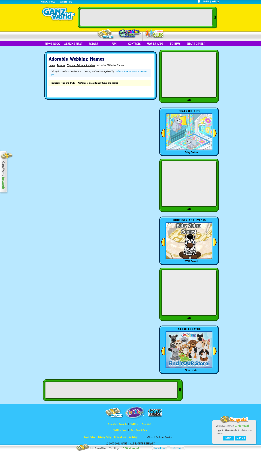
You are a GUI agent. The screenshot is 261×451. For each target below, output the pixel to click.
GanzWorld (147, 424)
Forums (175, 44)
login (206, 1)
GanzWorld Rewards (117, 424)
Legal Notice (89, 437)
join (214, 1)
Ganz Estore (66, 1)
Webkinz (134, 424)
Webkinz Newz (129, 34)
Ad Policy (133, 437)
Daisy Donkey (191, 152)
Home (52, 65)
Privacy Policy (104, 437)
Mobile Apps (155, 44)
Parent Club (154, 34)
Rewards (105, 34)
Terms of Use (120, 437)
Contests (134, 44)
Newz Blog (52, 44)
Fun (114, 44)
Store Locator (191, 370)
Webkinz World (48, 1)
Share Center (196, 44)
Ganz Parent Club (138, 430)
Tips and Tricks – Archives (81, 65)
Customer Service (164, 437)
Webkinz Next (73, 44)
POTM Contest (191, 261)
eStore (93, 44)
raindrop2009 (122, 71)
